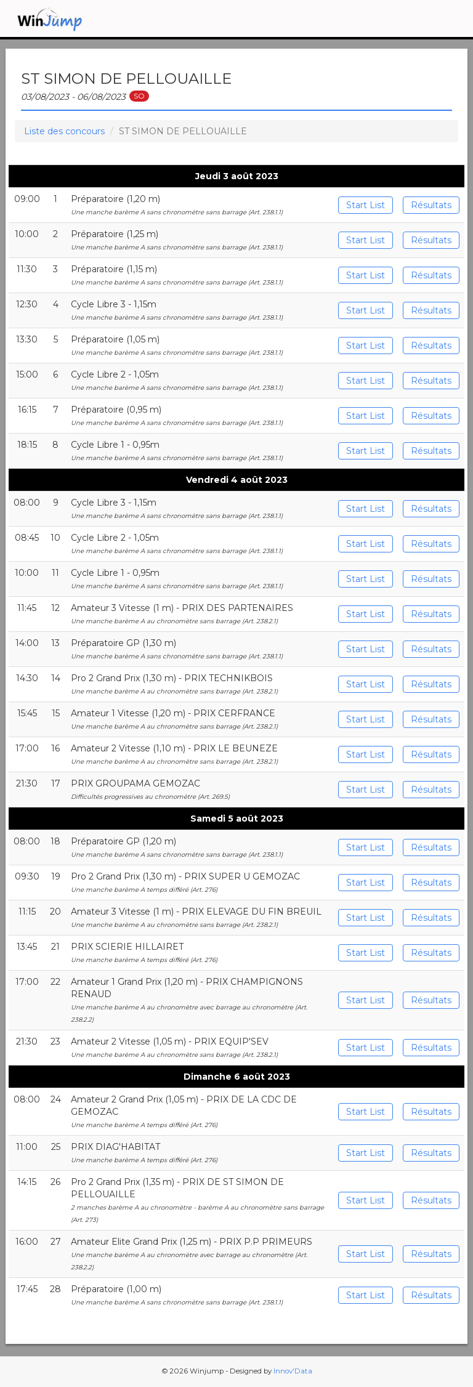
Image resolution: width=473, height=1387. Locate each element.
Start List (365, 205)
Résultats (431, 205)
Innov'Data (292, 1371)
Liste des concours (64, 131)
